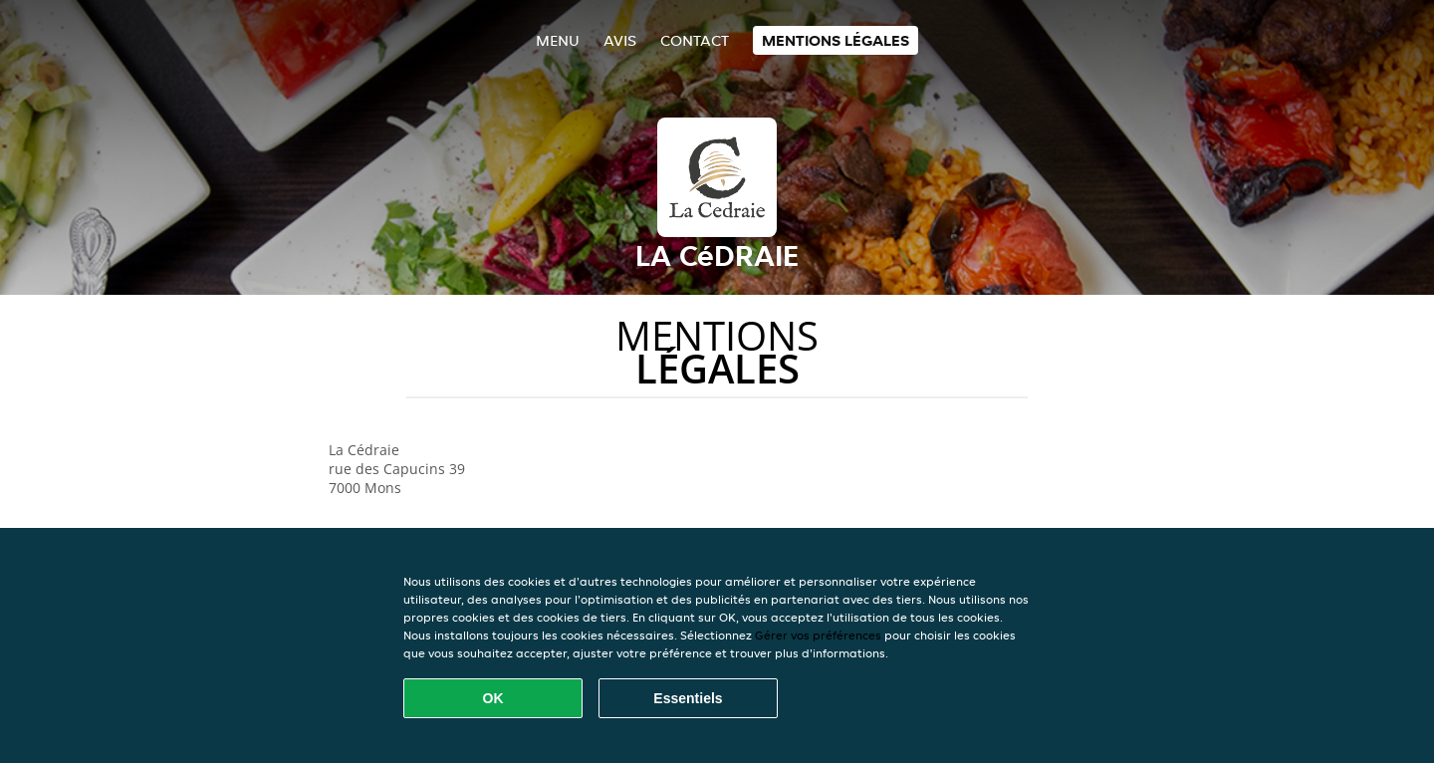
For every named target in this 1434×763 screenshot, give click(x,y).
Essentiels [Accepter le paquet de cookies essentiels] (687, 698)
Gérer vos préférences (818, 635)
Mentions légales (835, 40)
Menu (558, 40)
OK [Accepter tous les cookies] (493, 698)
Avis (619, 40)
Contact (694, 40)
